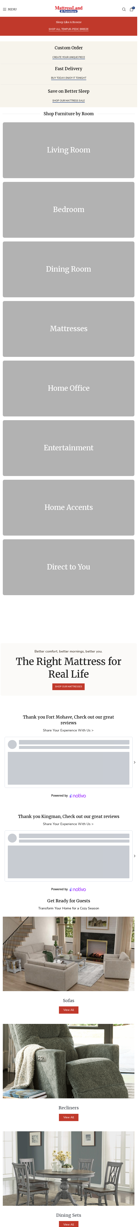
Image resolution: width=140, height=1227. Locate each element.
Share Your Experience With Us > (68, 730)
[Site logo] (68, 9)
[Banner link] (68, 150)
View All (68, 1010)
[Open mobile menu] (9, 9)
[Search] (124, 9)
